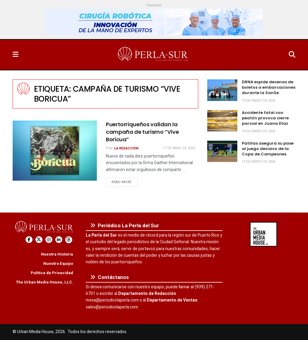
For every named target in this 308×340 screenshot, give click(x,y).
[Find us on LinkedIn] (58, 239)
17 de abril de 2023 (179, 148)
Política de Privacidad (52, 273)
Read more (124, 182)
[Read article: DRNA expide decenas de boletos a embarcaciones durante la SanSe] (222, 90)
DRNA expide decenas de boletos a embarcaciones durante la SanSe (268, 87)
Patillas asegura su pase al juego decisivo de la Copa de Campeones (268, 148)
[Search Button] (292, 55)
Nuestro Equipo (58, 263)
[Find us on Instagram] (48, 239)
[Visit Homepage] (153, 55)
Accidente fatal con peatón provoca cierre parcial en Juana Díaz (265, 118)
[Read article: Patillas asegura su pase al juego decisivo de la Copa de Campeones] (222, 151)
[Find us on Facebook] (29, 239)
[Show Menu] (15, 55)
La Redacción (126, 148)
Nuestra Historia (57, 254)
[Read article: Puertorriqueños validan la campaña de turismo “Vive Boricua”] (55, 151)
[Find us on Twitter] (38, 239)
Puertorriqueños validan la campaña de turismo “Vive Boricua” (142, 132)
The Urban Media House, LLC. (44, 282)
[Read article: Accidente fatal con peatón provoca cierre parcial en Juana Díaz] (222, 121)
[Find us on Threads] (68, 239)
